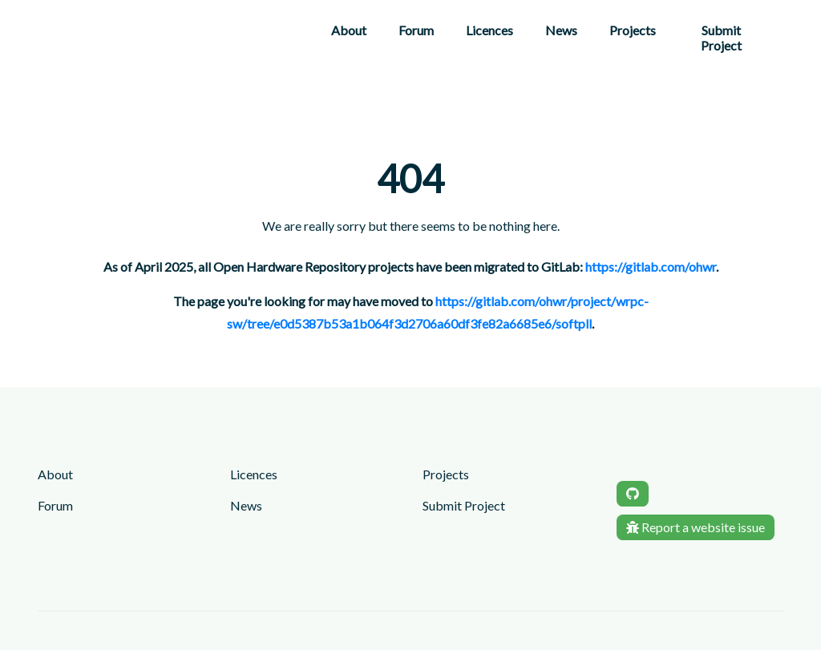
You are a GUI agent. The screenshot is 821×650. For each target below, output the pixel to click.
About (348, 30)
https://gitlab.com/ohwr (650, 266)
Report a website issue (695, 527)
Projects (632, 30)
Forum (416, 30)
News (561, 30)
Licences (489, 30)
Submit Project (721, 37)
